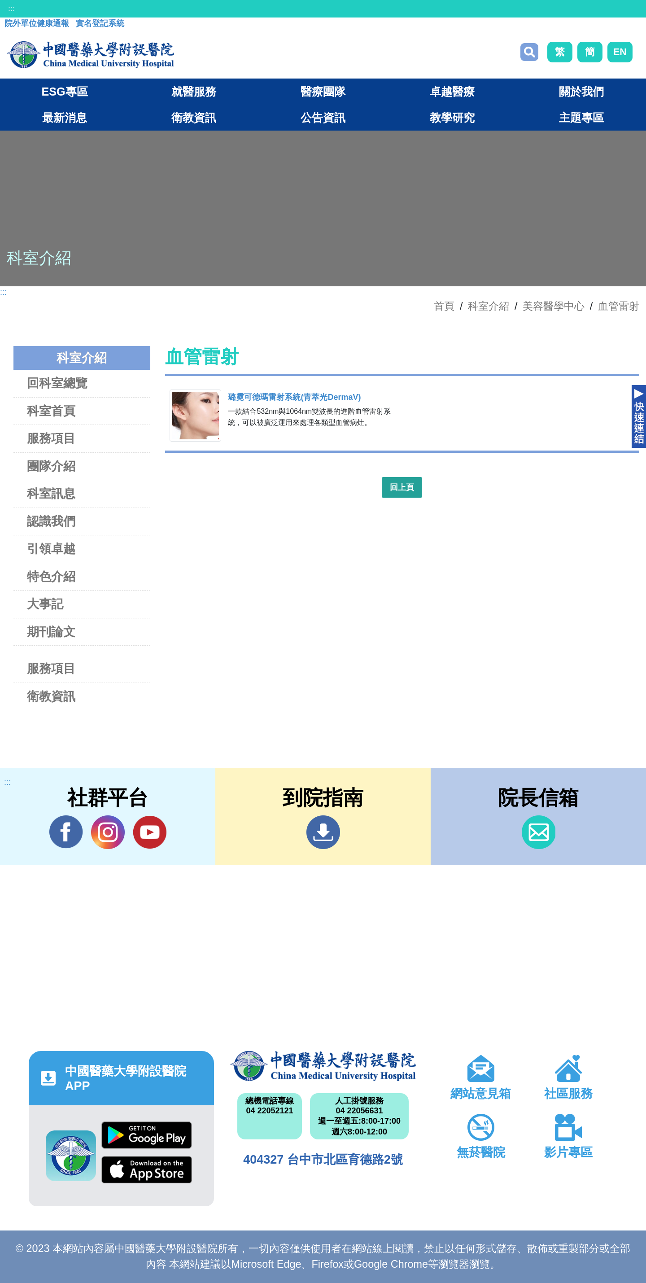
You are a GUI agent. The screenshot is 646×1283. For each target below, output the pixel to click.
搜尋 (529, 52)
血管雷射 (618, 306)
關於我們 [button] (581, 91)
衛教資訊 (51, 696)
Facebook (66, 832)
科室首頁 (51, 411)
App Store (146, 1169)
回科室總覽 (57, 383)
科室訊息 (51, 493)
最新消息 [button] (64, 117)
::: (11, 8)
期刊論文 (51, 632)
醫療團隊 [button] (323, 91)
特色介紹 (51, 576)
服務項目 (51, 438)
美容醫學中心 (554, 306)
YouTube (149, 832)
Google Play (146, 1135)
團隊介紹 (51, 466)
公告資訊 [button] (323, 117)
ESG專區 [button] (64, 91)
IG (108, 832)
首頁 (444, 306)
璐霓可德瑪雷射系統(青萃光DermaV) (294, 397)
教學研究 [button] (452, 117)
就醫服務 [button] (193, 91)
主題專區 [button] (581, 117)
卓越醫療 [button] (452, 91)
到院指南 (323, 832)
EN (620, 51)
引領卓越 (51, 549)
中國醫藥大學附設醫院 (322, 1066)
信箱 (538, 832)
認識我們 (51, 521)
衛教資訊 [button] (193, 117)
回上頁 (402, 487)
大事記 (45, 604)
